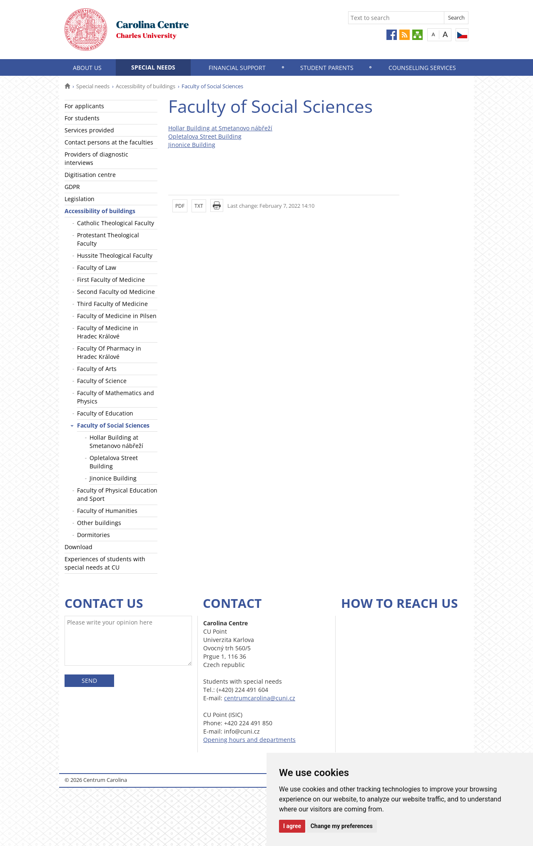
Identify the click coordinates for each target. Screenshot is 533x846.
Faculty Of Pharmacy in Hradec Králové (109, 352)
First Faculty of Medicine (111, 280)
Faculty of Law (96, 267)
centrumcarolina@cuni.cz (259, 698)
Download (78, 547)
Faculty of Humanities (107, 511)
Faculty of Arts (97, 369)
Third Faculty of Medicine (112, 304)
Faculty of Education (105, 413)
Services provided (89, 130)
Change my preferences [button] (342, 826)
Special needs (153, 67)
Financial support (237, 68)
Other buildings (99, 523)
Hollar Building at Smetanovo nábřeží (116, 441)
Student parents (327, 68)
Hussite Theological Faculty (114, 255)
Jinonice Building (113, 478)
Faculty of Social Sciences (113, 425)
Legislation (80, 199)
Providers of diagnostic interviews (96, 158)
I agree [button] (292, 826)
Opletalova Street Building (114, 462)
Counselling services (422, 68)
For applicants (84, 106)
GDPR (72, 187)
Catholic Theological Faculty (115, 223)
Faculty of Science (102, 381)
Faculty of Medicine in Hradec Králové (107, 332)
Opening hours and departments (249, 740)
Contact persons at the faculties (109, 142)
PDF (179, 205)
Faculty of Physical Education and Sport (117, 494)
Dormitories (93, 535)
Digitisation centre (90, 175)
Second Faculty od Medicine (116, 292)
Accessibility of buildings (145, 86)
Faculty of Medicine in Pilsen (117, 316)
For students (82, 118)
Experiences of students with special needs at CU (105, 563)
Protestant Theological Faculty (108, 239)
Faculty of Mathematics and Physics (115, 397)
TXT (198, 205)
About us (87, 68)
